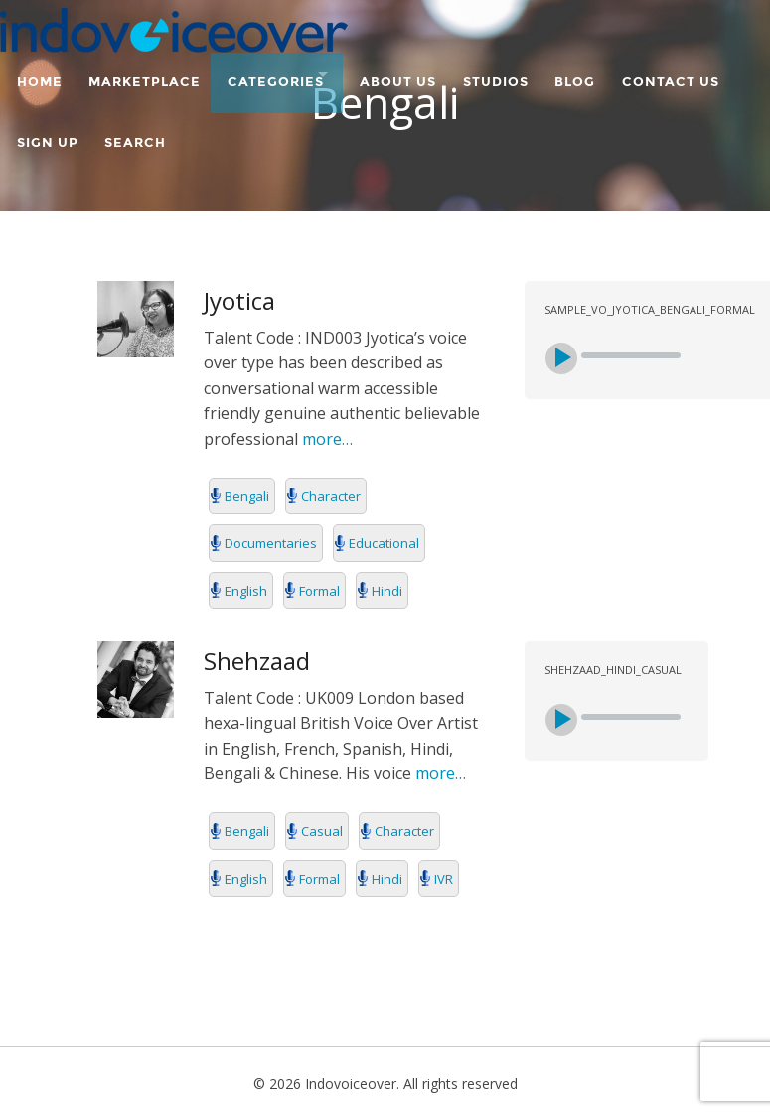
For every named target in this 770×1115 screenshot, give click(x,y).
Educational (384, 543)
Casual (322, 831)
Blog (622, 76)
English (246, 591)
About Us (430, 76)
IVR (443, 879)
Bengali (247, 496)
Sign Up (179, 125)
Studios (535, 76)
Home (40, 76)
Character (331, 496)
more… (325, 439)
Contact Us (65, 125)
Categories (290, 76)
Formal (319, 591)
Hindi (387, 591)
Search (274, 125)
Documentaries (271, 543)
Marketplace (152, 76)
